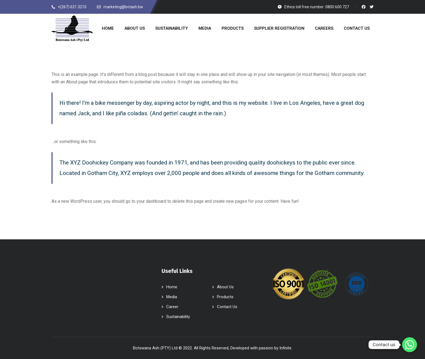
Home (171, 286)
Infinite (285, 348)
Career (172, 306)
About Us (225, 286)
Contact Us (227, 306)
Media (171, 296)
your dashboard (151, 201)
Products (225, 296)
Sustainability (178, 316)
